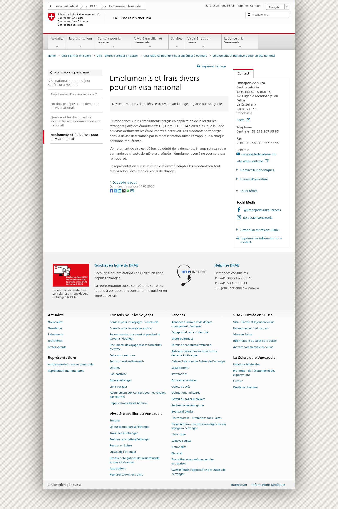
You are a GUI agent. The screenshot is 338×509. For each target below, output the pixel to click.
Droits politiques (182, 338)
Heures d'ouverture (254, 179)
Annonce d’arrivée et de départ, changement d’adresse (192, 324)
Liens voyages (118, 386)
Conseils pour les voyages (113, 42)
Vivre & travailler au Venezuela (150, 42)
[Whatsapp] (128, 190)
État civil (176, 453)
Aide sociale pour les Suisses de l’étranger (198, 361)
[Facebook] (112, 190)
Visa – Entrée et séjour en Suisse (117, 55)
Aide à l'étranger (121, 380)
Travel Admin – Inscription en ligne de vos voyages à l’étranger (198, 426)
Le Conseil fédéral (66, 6)
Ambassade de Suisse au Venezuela (71, 364)
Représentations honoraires (66, 370)
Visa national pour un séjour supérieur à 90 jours (175, 55)
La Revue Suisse (181, 440)
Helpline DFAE (226, 265)
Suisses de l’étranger (123, 451)
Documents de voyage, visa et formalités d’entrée (136, 347)
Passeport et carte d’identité (189, 332)
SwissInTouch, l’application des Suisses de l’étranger (198, 472)
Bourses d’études (182, 411)
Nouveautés (55, 322)
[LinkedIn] (120, 190)
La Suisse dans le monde (125, 6)
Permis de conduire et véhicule (191, 345)
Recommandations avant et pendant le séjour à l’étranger (135, 336)
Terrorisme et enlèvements (127, 361)
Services (177, 42)
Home (52, 55)
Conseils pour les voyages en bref (131, 328)
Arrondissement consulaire (259, 230)
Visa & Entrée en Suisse (203, 42)
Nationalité (178, 447)
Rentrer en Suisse (121, 445)
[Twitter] (116, 190)
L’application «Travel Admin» (128, 403)
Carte (243, 120)
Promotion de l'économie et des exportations (254, 372)
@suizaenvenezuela (258, 218)
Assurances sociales (183, 380)
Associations (118, 468)
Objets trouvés (180, 386)
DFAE (93, 6)
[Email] (132, 190)
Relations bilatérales (246, 364)
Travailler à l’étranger (124, 433)
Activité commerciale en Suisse (253, 347)
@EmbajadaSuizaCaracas (262, 210)
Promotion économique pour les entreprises (192, 461)
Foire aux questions (122, 355)
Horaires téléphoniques (257, 170)
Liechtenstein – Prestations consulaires (196, 417)
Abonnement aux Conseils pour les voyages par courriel (138, 395)
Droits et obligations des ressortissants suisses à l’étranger (134, 460)
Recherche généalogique (187, 405)
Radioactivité (118, 374)
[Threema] (124, 190)
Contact (241, 73)
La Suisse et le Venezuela (240, 42)
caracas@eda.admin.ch (258, 154)
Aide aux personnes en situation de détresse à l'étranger (194, 353)
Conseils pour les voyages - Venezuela (134, 322)
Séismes (115, 367)
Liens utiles (178, 434)
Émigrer (115, 420)
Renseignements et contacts (251, 328)
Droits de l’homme (245, 387)
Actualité (57, 42)
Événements (56, 334)
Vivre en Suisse (242, 334)
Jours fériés (248, 191)
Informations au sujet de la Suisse (255, 340)
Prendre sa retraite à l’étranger (129, 439)
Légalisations (180, 367)
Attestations (179, 374)
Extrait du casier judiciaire (188, 399)
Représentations (80, 42)
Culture (238, 381)
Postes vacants (57, 347)
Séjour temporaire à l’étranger (129, 426)
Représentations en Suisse (126, 474)
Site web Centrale (252, 161)
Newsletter (55, 328)
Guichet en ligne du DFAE (116, 265)
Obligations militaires (185, 393)
